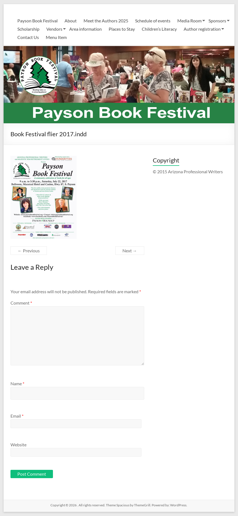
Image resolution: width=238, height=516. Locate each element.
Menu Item (56, 37)
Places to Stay (122, 29)
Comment (21, 302)
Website (18, 444)
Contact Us (28, 37)
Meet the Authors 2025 (106, 20)
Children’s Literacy (159, 29)
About (71, 20)
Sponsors (217, 20)
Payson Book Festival (37, 20)
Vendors (54, 29)
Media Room (189, 20)
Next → (129, 250)
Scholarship (28, 29)
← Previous (29, 250)
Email (16, 415)
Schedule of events (152, 20)
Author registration (202, 29)
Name (17, 383)
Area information (85, 29)
